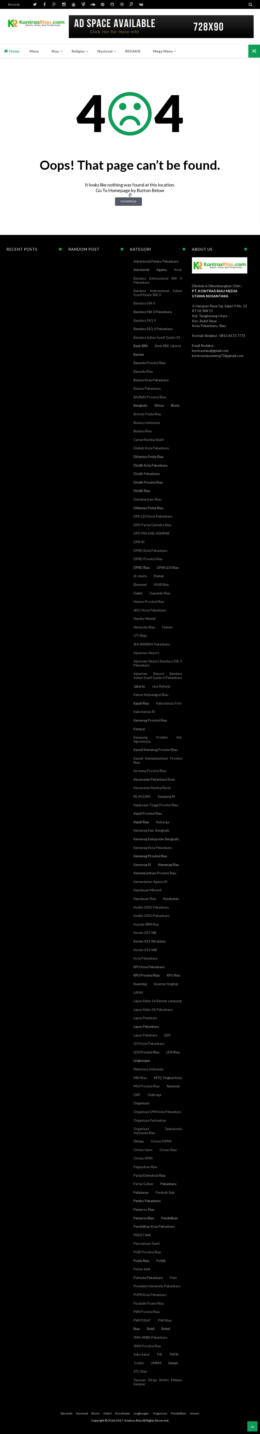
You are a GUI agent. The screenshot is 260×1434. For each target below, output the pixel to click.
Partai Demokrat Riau (150, 1175)
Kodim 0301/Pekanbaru (151, 916)
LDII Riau (173, 1052)
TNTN (173, 1354)
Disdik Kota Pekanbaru (151, 465)
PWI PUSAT (142, 1320)
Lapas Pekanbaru (146, 1027)
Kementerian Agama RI (150, 882)
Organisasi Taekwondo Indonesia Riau (158, 1131)
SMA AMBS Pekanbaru (150, 1337)
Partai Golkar (143, 1184)
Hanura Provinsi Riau (149, 602)
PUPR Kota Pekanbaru (150, 1295)
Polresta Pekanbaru (148, 1278)
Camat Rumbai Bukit (149, 440)
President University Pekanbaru (157, 1286)
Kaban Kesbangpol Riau (151, 695)
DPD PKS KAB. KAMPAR (151, 533)
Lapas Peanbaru (145, 1018)
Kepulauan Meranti (147, 890)
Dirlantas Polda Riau (149, 457)
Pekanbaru (168, 1184)
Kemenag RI (142, 865)
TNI (159, 1354)
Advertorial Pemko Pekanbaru (156, 261)
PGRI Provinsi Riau (147, 1252)
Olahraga (154, 1095)
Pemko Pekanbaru (147, 1201)
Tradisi (139, 1363)
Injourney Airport (146, 653)
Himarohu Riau (144, 627)
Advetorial (141, 270)
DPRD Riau (142, 568)
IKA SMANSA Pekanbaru (152, 644)
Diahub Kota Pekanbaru (151, 448)
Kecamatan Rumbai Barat (152, 788)
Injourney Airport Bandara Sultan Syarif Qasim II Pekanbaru (158, 676)
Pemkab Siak (165, 1192)
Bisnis (175, 405)
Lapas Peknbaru (145, 1035)
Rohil (150, 1329)
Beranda (14, 4)
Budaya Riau (143, 431)
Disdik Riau (142, 491)
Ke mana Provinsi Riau (150, 771)
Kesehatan (171, 899)
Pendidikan (169, 1218)
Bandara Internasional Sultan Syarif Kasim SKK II (158, 293)
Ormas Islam (143, 1150)
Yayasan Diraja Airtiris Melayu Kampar (158, 1382)
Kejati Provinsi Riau (148, 813)
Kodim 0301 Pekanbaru (151, 907)
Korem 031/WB (145, 950)
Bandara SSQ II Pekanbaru (153, 329)
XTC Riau (140, 1371)
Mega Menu (163, 51)
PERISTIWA (142, 1235)
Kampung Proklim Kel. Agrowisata (158, 739)
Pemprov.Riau (144, 1218)
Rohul (165, 1329)
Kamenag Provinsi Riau (150, 720)
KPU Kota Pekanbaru (149, 967)
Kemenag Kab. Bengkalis (151, 830)
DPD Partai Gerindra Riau (152, 525)
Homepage (128, 201)
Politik (161, 1261)
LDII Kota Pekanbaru (149, 1044)
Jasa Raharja (161, 686)
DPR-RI (139, 542)
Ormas (139, 1141)
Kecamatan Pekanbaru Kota (154, 779)
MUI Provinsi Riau (147, 1086)
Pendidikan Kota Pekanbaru (154, 1226)
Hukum (167, 627)
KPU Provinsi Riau (147, 975)
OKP (137, 1095)
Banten (139, 354)
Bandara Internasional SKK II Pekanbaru (158, 280)
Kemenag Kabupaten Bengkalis (156, 839)
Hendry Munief (144, 619)
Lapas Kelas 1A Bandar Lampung (158, 1001)
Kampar (139, 729)
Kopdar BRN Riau (146, 924)
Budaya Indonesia (147, 423)
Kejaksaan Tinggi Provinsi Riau (156, 805)
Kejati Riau (141, 822)
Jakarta (139, 686)
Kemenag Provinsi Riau (150, 856)
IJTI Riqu (140, 636)
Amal (178, 270)
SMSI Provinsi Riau (147, 1346)
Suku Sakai (141, 1354)
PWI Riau (165, 1320)
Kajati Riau (141, 703)
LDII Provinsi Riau (146, 1052)
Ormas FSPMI (161, 1141)
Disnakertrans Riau (147, 499)
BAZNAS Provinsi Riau (150, 397)
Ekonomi (140, 585)
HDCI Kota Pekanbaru (150, 610)
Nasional (173, 1086)
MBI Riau (140, 1078)
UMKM (156, 1363)
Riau (137, 1329)
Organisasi (141, 1103)
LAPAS (138, 993)
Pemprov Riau (144, 1209)
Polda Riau (141, 1261)
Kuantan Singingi (166, 984)
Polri (173, 1278)
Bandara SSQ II (145, 320)
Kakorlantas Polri (169, 703)
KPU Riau (173, 975)
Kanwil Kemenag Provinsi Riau (155, 750)
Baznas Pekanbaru (147, 388)
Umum (173, 1363)
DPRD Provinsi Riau (148, 559)
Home (11, 51)
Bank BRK (141, 346)
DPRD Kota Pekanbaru (150, 551)
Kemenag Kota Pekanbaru (153, 848)
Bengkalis (141, 405)
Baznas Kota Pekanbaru (151, 380)
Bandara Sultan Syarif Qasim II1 (157, 337)
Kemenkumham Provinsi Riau (155, 873)
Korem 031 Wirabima (150, 941)
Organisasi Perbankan (150, 1120)
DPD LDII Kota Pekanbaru (153, 516)
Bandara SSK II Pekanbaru (153, 312)
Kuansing (140, 984)
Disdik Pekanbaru (147, 474)
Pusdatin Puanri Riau (149, 1303)
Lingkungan (142, 1061)
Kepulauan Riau (145, 899)
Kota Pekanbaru (145, 958)
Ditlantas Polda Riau (149, 508)
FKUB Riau (161, 585)
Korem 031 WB (145, 933)
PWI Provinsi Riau (147, 1312)
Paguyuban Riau (145, 1167)
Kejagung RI (166, 796)
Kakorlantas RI (144, 712)
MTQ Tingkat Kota (168, 1078)
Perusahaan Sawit (147, 1243)
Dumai (159, 576)
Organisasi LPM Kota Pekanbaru (157, 1112)
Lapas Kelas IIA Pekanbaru (153, 1010)
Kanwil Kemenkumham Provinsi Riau (158, 760)
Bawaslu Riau (143, 371)
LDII (167, 1035)
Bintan (159, 405)
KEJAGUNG (142, 796)
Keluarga (162, 822)
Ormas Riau (168, 1150)
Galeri (138, 593)
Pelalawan (141, 1192)
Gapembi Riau (160, 593)
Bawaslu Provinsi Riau (150, 363)
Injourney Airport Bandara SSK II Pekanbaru (158, 663)
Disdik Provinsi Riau (148, 482)
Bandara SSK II (144, 303)
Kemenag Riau (168, 865)
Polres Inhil (142, 1269)
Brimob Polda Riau (147, 414)
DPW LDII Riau (168, 568)
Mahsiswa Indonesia (149, 1069)
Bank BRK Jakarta (168, 346)
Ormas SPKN (143, 1158)
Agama (161, 270)
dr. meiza (140, 576)
